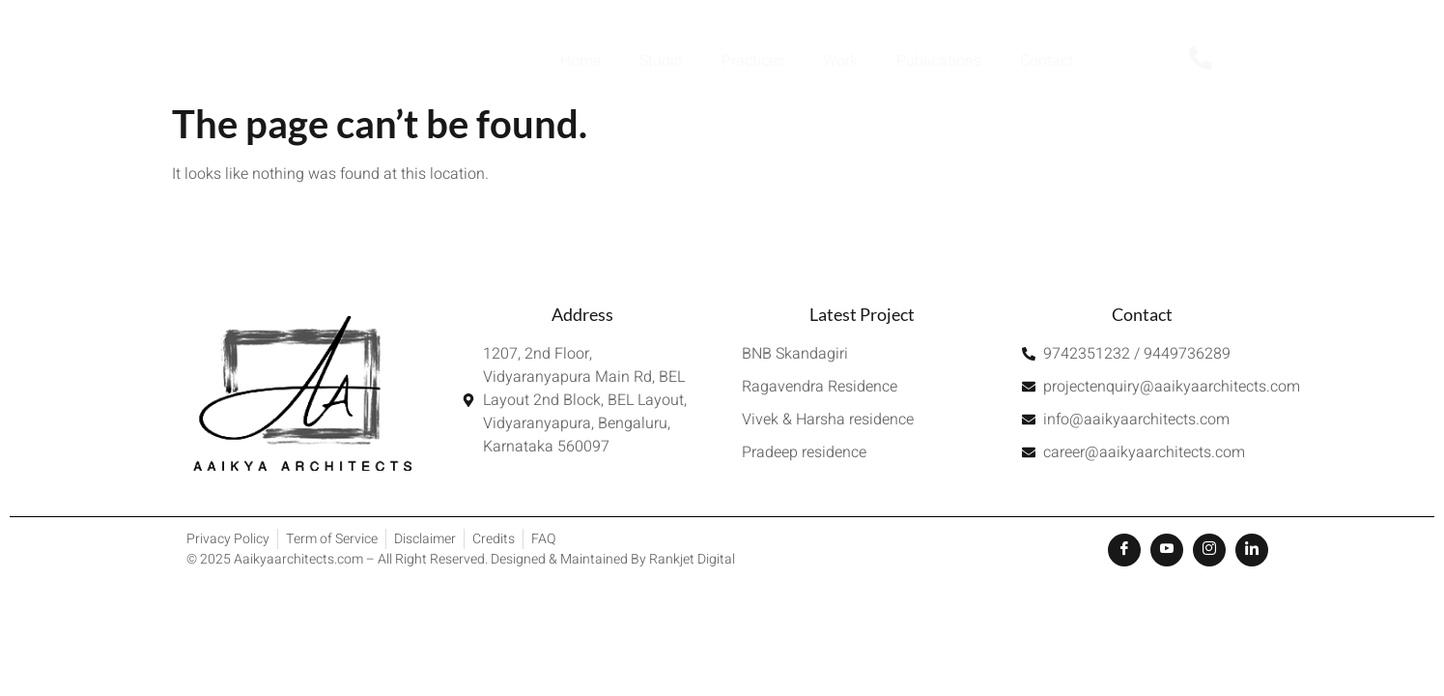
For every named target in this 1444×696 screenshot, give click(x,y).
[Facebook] (1124, 550)
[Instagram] (1209, 550)
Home (580, 60)
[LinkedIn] (1251, 550)
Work (840, 60)
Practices (753, 60)
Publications (938, 60)
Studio (661, 60)
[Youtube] (1166, 550)
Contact (1046, 60)
